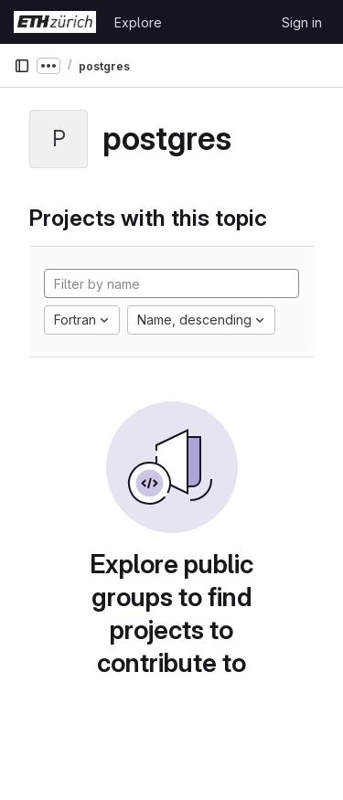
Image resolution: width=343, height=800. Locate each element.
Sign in (302, 22)
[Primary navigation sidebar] (22, 65)
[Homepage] (55, 22)
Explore (138, 22)
